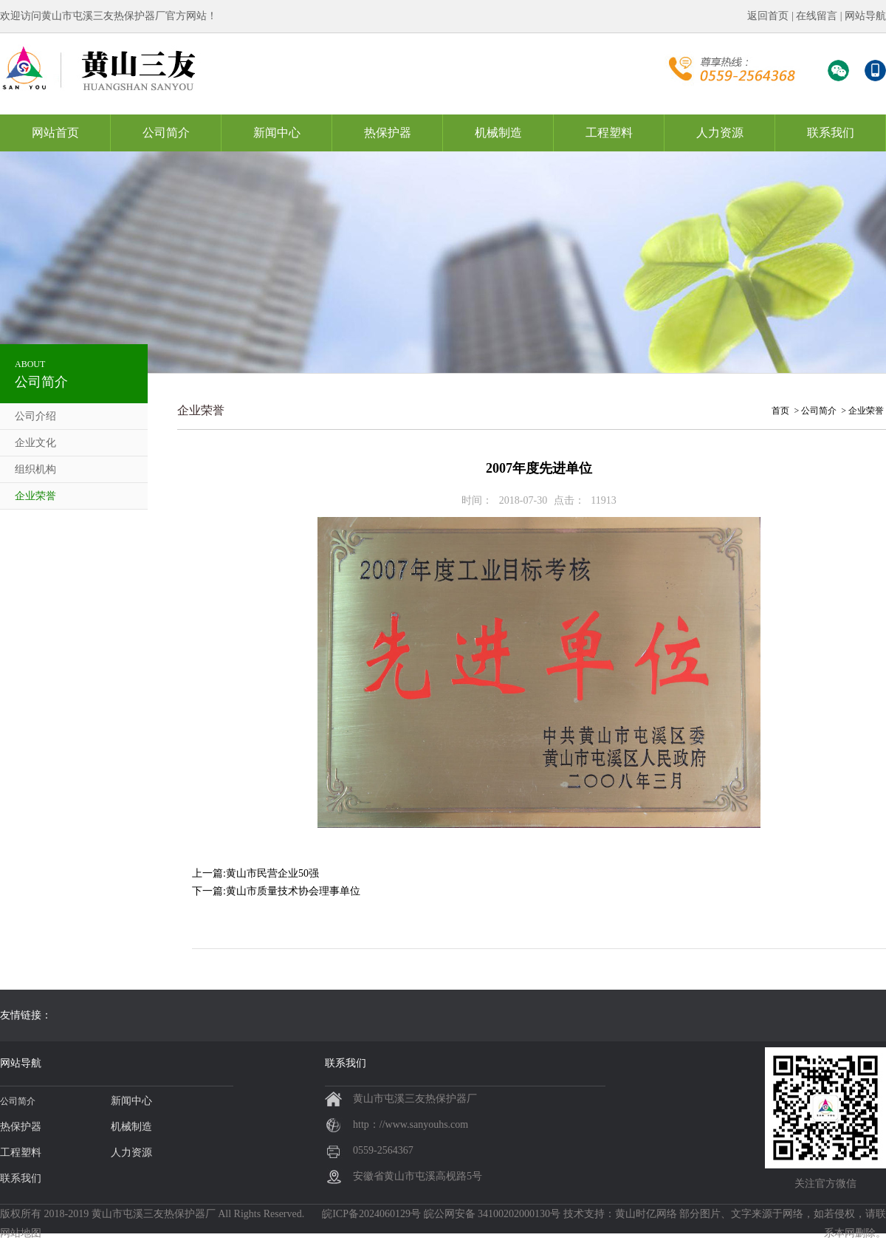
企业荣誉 (35, 495)
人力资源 (720, 132)
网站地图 (20, 1233)
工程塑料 (609, 132)
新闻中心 (277, 132)
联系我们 (830, 132)
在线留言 (816, 15)
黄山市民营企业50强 (272, 873)
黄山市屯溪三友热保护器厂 (154, 1213)
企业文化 (35, 442)
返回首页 (768, 15)
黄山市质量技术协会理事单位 (293, 891)
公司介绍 (35, 416)
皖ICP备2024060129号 (371, 1213)
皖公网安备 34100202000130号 (492, 1213)
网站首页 (55, 132)
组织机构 (35, 469)
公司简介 (166, 132)
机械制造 (498, 132)
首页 (780, 410)
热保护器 (387, 132)
